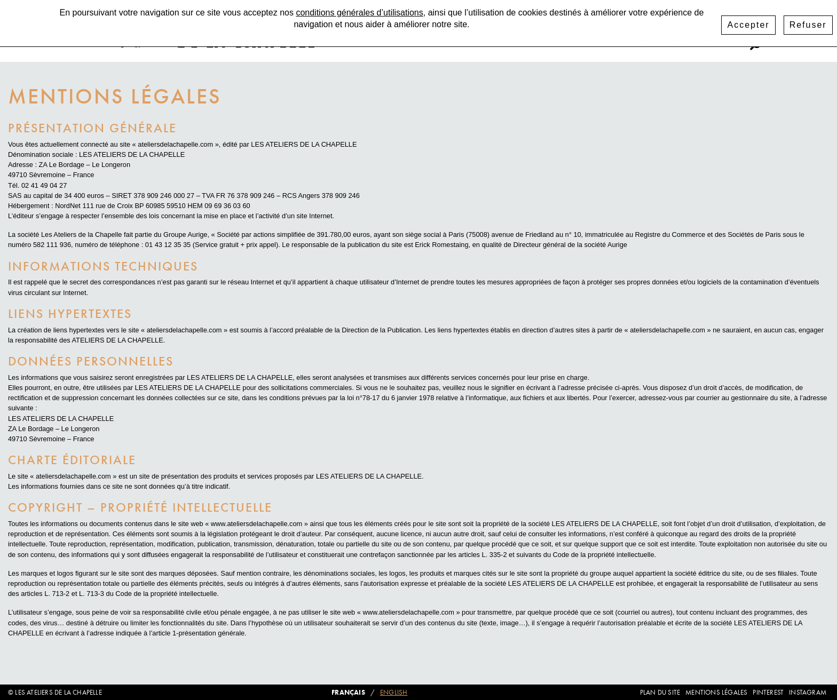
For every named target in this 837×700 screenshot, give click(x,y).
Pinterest (718, 44)
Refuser (808, 21)
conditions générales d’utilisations (359, 9)
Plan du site (660, 692)
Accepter (748, 21)
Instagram (662, 44)
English (393, 692)
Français (348, 692)
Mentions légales (716, 692)
